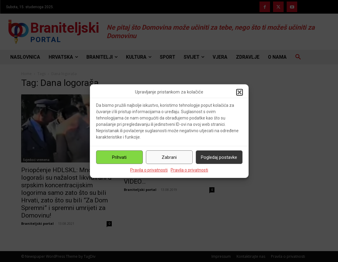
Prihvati (119, 157)
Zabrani (169, 157)
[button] (240, 92)
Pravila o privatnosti (149, 170)
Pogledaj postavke (219, 157)
